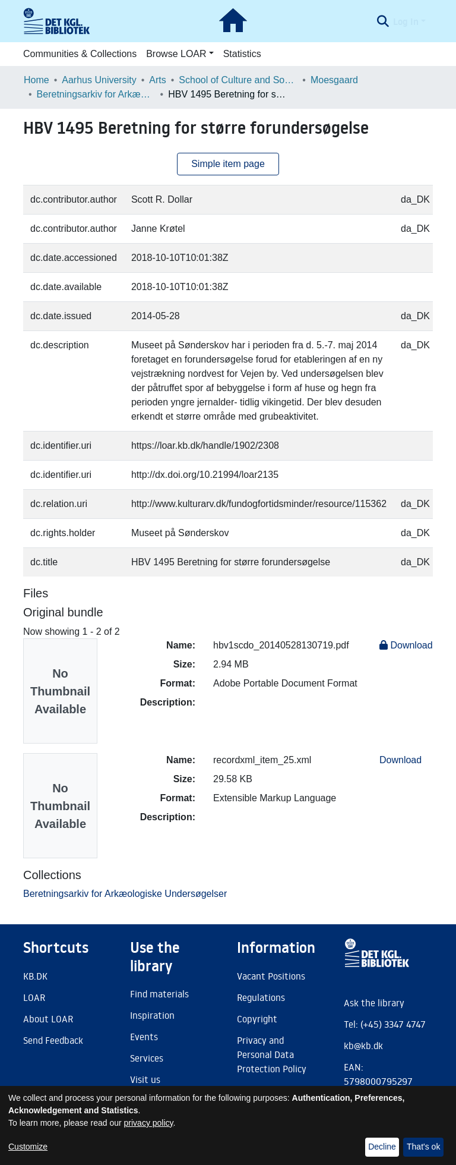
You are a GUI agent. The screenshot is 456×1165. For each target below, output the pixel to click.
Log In (406, 21)
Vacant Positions (271, 976)
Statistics (242, 54)
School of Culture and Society (238, 80)
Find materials (159, 994)
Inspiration (152, 1015)
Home (36, 80)
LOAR (34, 997)
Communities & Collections (80, 54)
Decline (382, 1146)
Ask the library (374, 1003)
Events (144, 1037)
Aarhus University (99, 80)
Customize (28, 1146)
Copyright (257, 1019)
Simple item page (228, 164)
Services (146, 1058)
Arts (157, 80)
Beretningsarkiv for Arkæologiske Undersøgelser (96, 94)
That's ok (423, 1146)
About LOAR (48, 1019)
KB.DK (35, 976)
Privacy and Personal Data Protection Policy (271, 1054)
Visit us (145, 1079)
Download (406, 645)
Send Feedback (53, 1040)
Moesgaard (334, 80)
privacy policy (148, 1123)
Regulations (261, 997)
